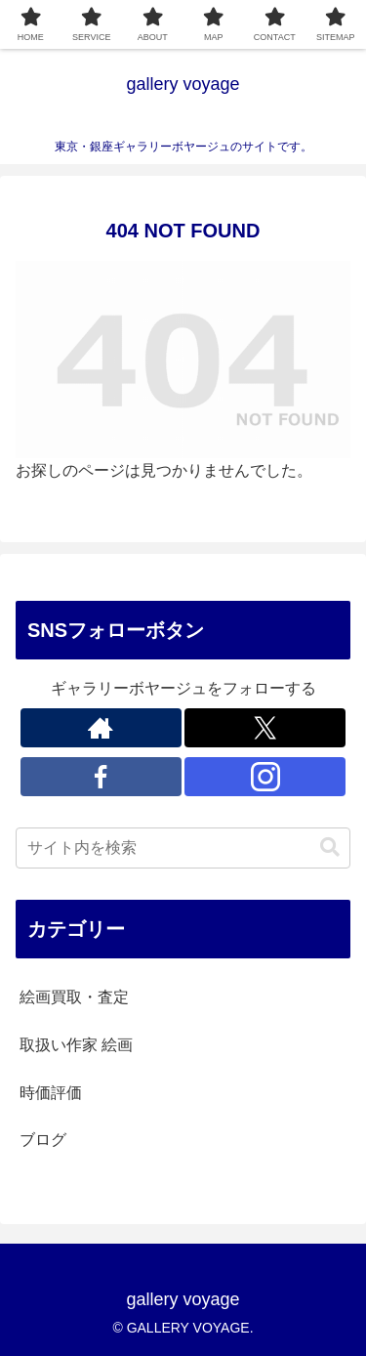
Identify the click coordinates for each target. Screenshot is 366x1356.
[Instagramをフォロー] (265, 776)
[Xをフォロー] (265, 727)
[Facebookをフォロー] (101, 776)
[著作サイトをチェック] (101, 727)
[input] (183, 848)
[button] (329, 847)
